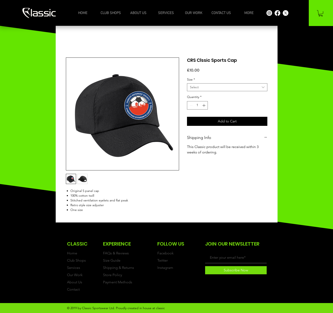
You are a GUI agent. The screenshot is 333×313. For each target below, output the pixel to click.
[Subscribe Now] (236, 270)
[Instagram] (269, 13)
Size (191, 79)
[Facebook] (277, 13)
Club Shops (76, 260)
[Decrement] (190, 105)
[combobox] (227, 87)
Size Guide (111, 260)
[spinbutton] (197, 105)
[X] (285, 13)
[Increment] (204, 105)
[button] (320, 13)
